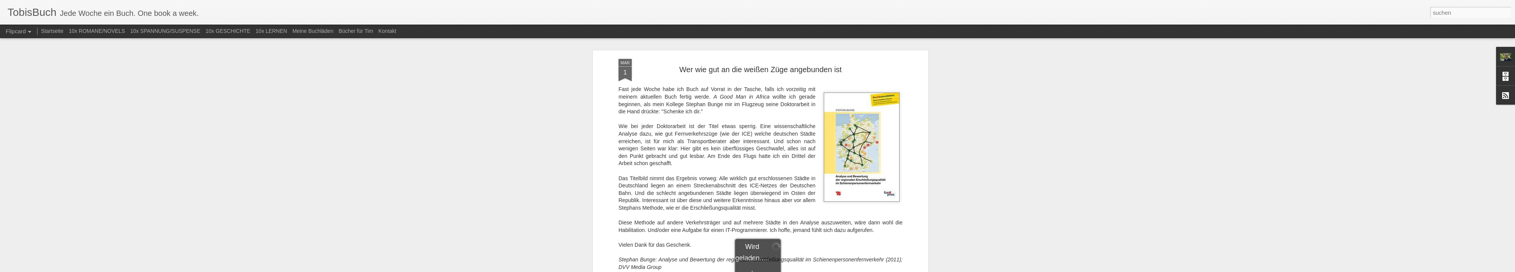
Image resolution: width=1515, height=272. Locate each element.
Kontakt (387, 31)
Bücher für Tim (356, 31)
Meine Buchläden (312, 31)
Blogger (785, 268)
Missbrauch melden (812, 268)
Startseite (52, 31)
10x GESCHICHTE (228, 31)
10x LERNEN (271, 31)
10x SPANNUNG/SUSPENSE (165, 31)
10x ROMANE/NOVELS (97, 31)
